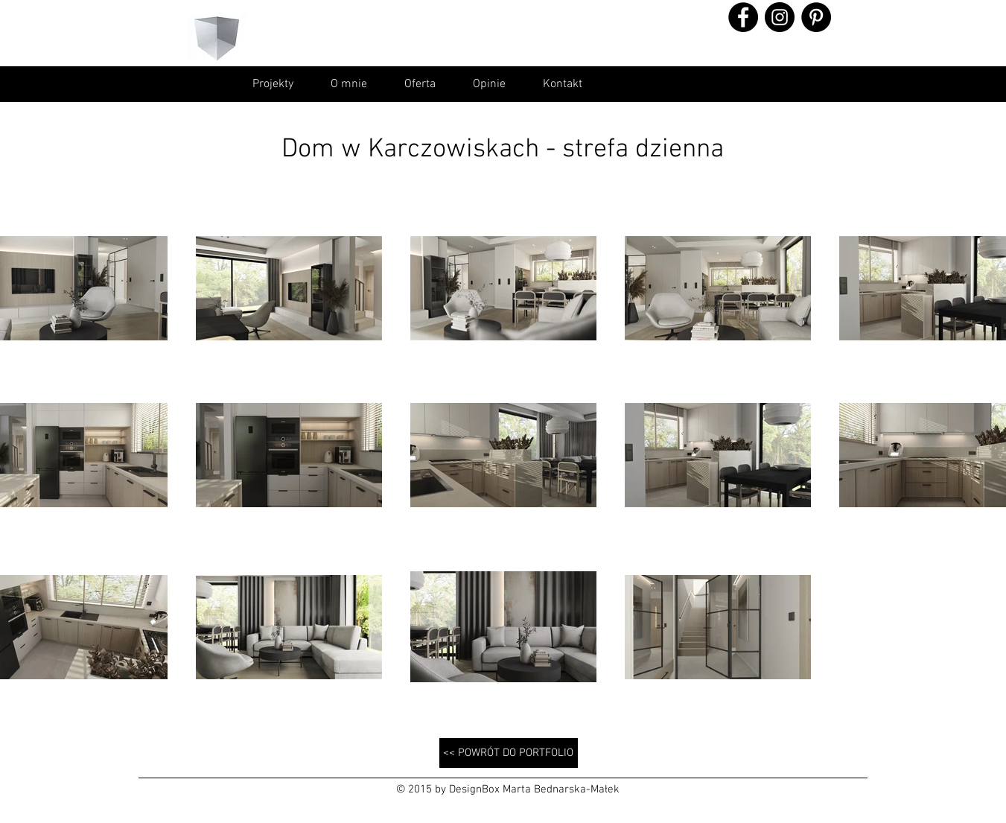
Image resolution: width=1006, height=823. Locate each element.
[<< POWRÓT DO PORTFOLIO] (509, 753)
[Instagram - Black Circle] (780, 17)
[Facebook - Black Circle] (743, 17)
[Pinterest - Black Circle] (816, 17)
